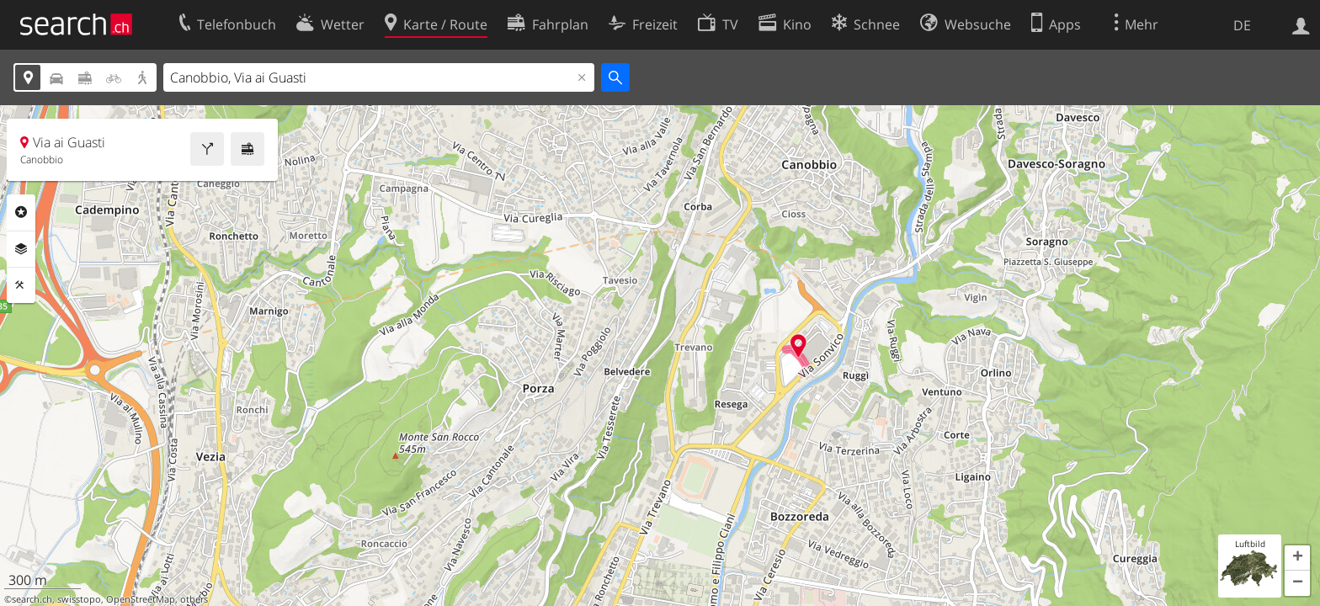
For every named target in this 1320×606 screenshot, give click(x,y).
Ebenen (21, 249)
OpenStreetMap (140, 599)
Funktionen (21, 285)
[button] (1297, 558)
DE (1242, 25)
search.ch (32, 599)
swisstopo (79, 599)
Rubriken (21, 212)
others (194, 599)
